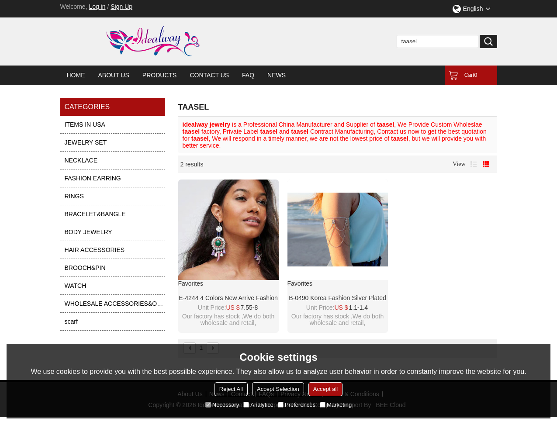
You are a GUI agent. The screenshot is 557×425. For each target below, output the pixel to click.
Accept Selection (278, 389)
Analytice (258, 404)
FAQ (248, 75)
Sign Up (121, 6)
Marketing (336, 404)
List (473, 164)
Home (76, 75)
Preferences (296, 404)
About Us (113, 75)
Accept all (325, 389)
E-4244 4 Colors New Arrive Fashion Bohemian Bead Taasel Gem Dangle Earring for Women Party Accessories (228, 298)
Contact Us (209, 75)
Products (159, 75)
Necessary (222, 404)
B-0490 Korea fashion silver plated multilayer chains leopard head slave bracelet (337, 298)
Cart (470, 75)
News (276, 75)
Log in (97, 6)
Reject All (231, 389)
